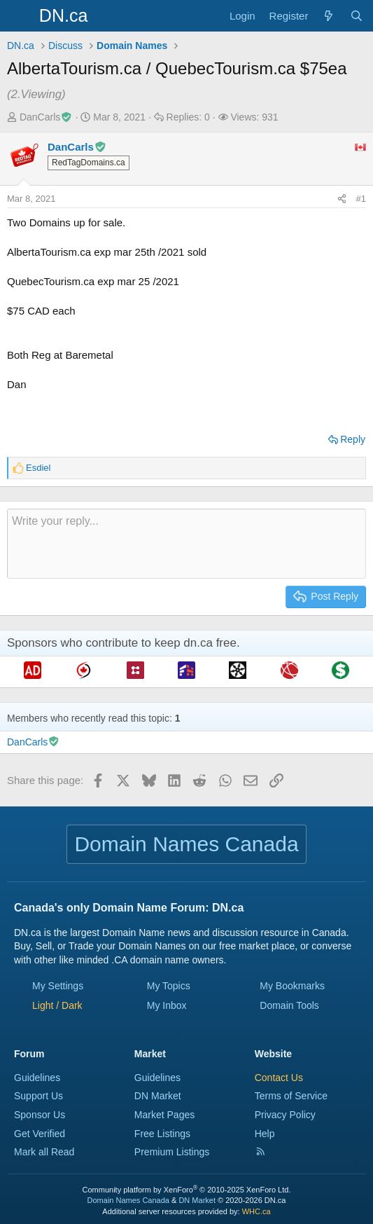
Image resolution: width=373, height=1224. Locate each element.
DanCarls (46, 117)
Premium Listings (171, 1151)
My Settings (57, 985)
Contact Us (279, 1077)
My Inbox (167, 1005)
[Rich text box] (186, 544)
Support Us (38, 1095)
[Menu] (19, 16)
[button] (57, 1005)
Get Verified (39, 1133)
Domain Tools (289, 1005)
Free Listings (162, 1133)
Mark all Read (44, 1151)
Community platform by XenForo (187, 1189)
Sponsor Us (39, 1114)
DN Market (157, 1095)
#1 (361, 198)
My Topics (168, 985)
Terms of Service (291, 1095)
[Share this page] (341, 199)
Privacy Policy (285, 1114)
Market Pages (164, 1114)
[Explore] (328, 16)
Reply (352, 439)
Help (265, 1133)
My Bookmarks (292, 985)
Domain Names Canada (128, 1200)
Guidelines (37, 1077)
